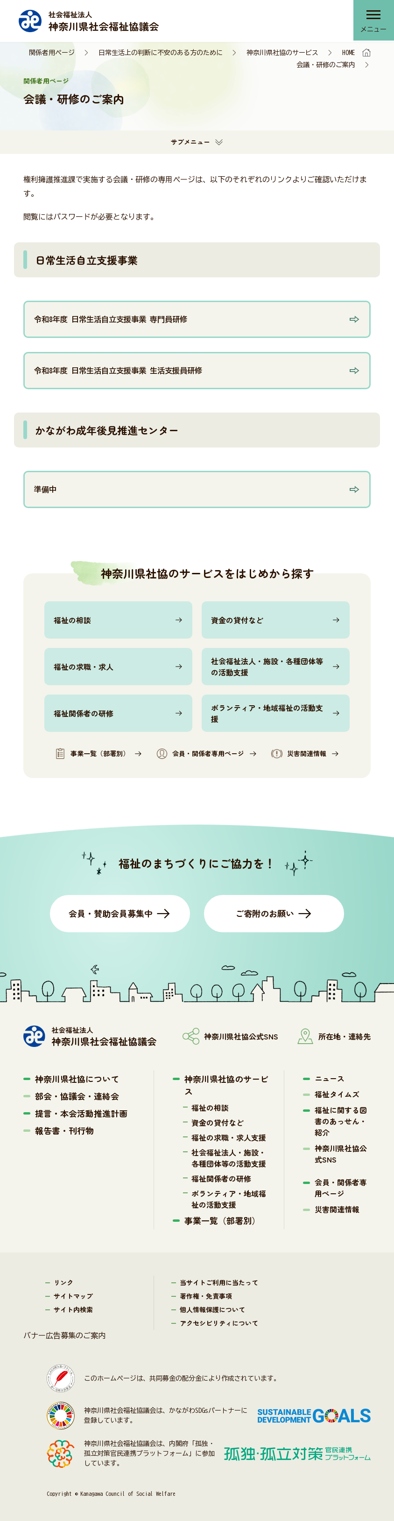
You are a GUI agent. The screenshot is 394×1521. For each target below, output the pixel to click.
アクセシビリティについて (219, 1323)
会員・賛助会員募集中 (111, 913)
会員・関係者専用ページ (200, 753)
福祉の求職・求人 (83, 666)
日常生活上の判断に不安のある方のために (160, 52)
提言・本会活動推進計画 (81, 1113)
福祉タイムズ (337, 1094)
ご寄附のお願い (264, 913)
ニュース (330, 1078)
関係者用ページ (52, 52)
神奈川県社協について (77, 1079)
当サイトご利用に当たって (219, 1282)
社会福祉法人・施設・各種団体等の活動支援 (267, 666)
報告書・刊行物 (64, 1130)
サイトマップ (73, 1296)
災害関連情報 (298, 753)
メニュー (373, 30)
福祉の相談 (72, 620)
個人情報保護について (212, 1309)
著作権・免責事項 (206, 1296)
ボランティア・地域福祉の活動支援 (267, 713)
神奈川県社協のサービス (282, 52)
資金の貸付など (237, 620)
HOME (348, 52)
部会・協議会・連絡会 (77, 1096)
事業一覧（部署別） (92, 753)
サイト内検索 (73, 1309)
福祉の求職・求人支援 (228, 1137)
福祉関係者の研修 (83, 713)
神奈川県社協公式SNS (341, 1153)
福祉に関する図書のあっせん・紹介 (341, 1121)
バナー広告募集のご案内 (64, 1335)
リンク (63, 1282)
